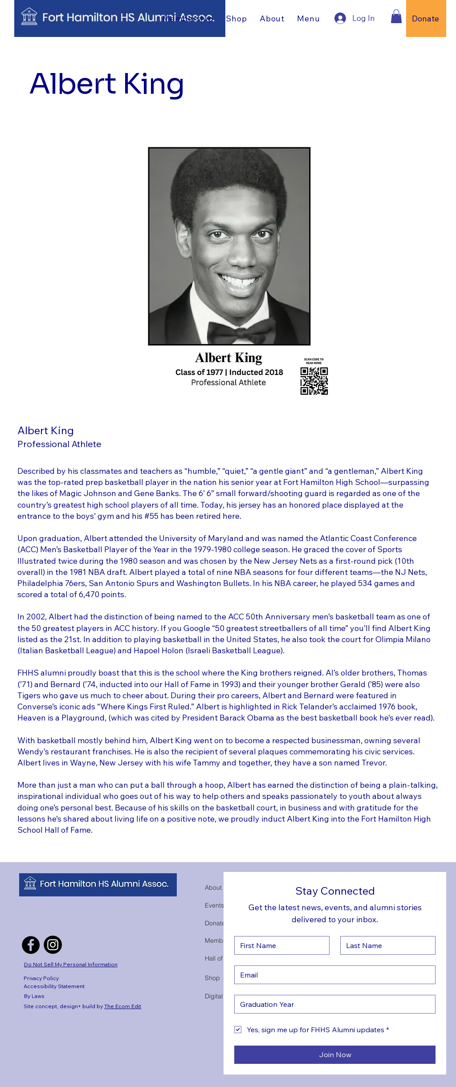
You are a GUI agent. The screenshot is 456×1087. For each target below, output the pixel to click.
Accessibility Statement (54, 986)
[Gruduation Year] (332, 1004)
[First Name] (279, 945)
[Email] (332, 975)
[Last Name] (385, 945)
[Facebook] (31, 945)
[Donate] (426, 18)
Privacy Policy (41, 978)
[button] (236, 18)
